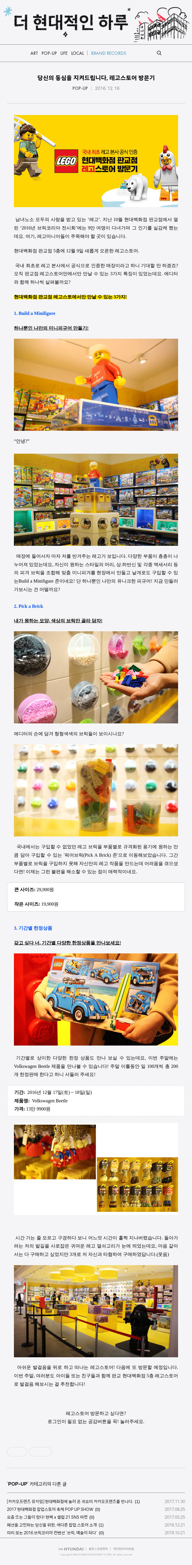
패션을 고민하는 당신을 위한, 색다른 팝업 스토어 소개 (52, 1525)
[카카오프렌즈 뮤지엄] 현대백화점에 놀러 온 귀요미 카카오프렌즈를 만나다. (70, 1501)
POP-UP (80, 88)
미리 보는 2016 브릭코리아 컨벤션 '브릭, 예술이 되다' (52, 1532)
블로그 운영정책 (98, 1549)
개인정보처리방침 (123, 1549)
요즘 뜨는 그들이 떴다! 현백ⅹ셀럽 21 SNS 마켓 (47, 1517)
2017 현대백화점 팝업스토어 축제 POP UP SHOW (50, 1509)
